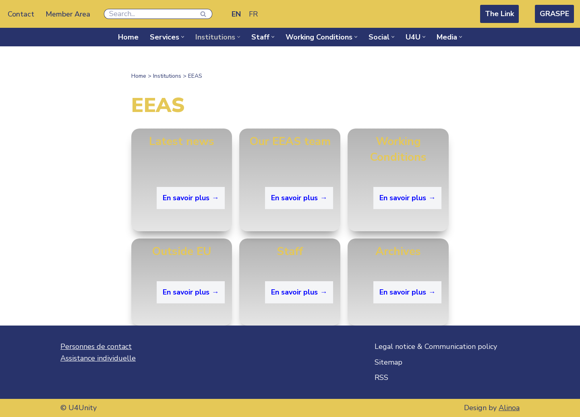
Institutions (167, 76)
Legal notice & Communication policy (436, 346)
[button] (182, 36)
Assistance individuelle (98, 358)
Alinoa (509, 408)
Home (128, 37)
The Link (499, 14)
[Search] (149, 14)
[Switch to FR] (253, 14)
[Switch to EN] (236, 14)
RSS (381, 377)
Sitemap (388, 362)
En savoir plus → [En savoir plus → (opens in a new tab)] (407, 292)
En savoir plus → (191, 198)
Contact (21, 14)
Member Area (68, 14)
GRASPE (554, 14)
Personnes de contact (96, 346)
